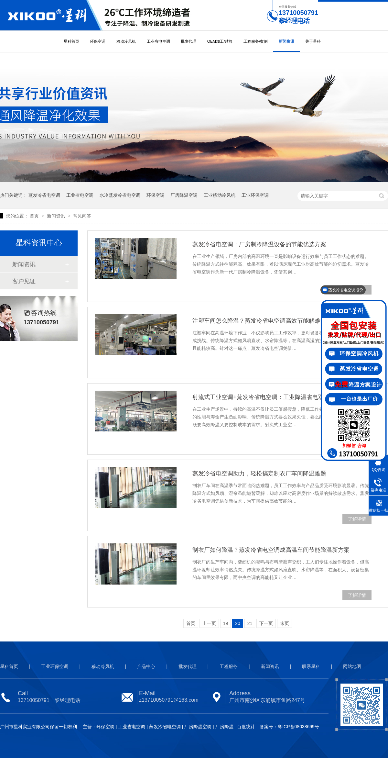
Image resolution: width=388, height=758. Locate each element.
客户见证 (24, 281)
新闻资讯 (286, 41)
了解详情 (357, 518)
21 (250, 623)
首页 (35, 215)
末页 (284, 623)
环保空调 (97, 41)
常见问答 (82, 215)
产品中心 (146, 666)
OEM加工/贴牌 (220, 41)
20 (237, 623)
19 (225, 623)
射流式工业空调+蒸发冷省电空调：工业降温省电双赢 (261, 397)
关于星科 (313, 41)
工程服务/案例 (255, 41)
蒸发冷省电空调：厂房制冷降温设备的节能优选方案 (259, 244)
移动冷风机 (126, 41)
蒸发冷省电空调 (44, 195)
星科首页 (71, 41)
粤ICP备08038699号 (298, 726)
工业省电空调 (158, 41)
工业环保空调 (255, 195)
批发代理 (188, 41)
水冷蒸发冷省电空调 (120, 195)
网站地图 (352, 666)
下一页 (266, 623)
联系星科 (311, 666)
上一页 (209, 623)
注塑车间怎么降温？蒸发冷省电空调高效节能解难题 (259, 321)
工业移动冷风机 (219, 195)
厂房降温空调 (184, 195)
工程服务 (229, 666)
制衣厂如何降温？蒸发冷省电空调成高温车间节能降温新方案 (271, 550)
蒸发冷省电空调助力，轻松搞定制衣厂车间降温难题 (259, 473)
